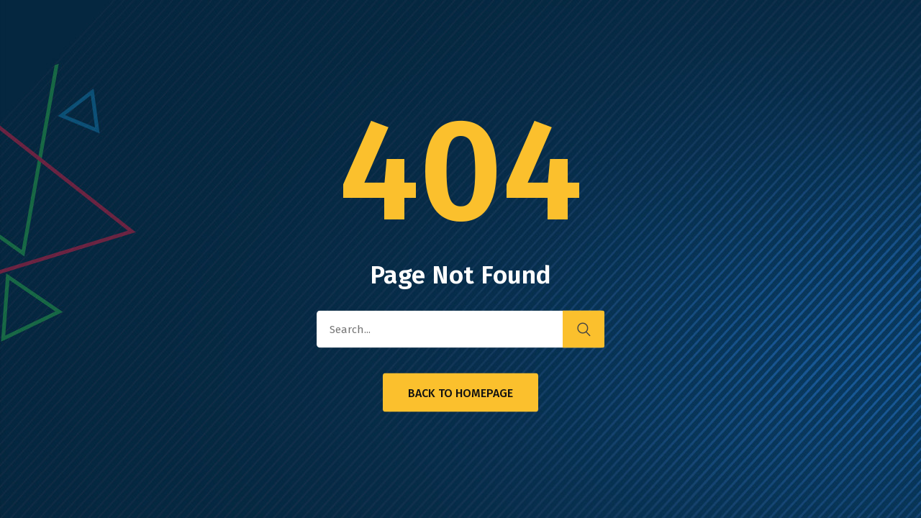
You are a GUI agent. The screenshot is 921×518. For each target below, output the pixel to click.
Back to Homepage (460, 393)
